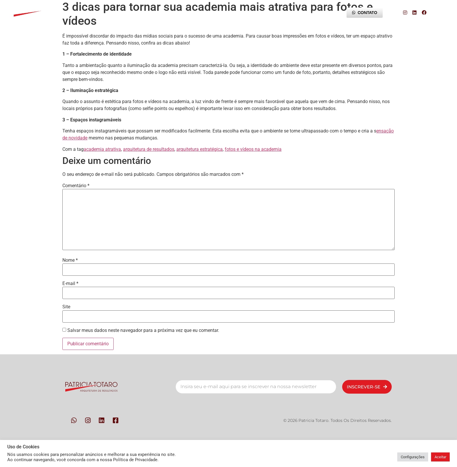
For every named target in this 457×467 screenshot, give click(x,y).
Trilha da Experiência (265, 12)
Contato (209, 12)
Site (66, 307)
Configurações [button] (413, 457)
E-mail (70, 283)
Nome (70, 260)
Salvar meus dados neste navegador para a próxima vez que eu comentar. (143, 330)
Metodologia (162, 12)
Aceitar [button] (440, 457)
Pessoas (115, 12)
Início (74, 12)
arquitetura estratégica (199, 149)
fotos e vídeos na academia (253, 149)
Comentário (75, 185)
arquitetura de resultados (148, 149)
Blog (316, 12)
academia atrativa (102, 149)
